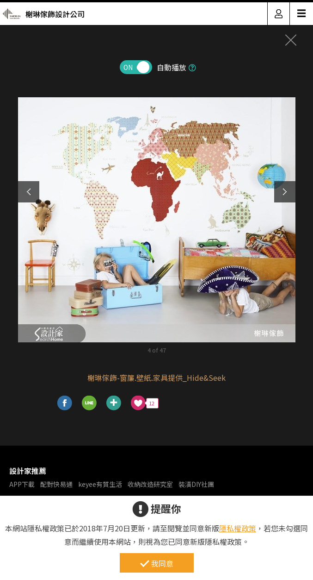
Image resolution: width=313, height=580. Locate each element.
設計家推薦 (27, 470)
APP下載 (22, 484)
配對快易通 (56, 484)
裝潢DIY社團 (196, 484)
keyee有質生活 (100, 484)
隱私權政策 (237, 528)
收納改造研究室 (150, 484)
